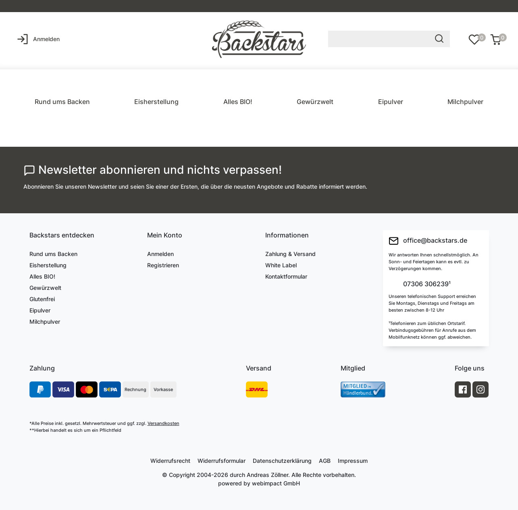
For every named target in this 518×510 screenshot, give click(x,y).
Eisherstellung (156, 102)
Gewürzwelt (315, 102)
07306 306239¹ (426, 284)
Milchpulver (465, 102)
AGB (325, 460)
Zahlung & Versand (290, 253)
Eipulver (390, 102)
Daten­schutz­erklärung (282, 460)
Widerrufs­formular (221, 460)
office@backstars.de (428, 241)
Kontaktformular (286, 276)
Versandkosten (163, 423)
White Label (281, 265)
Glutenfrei (42, 299)
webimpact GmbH (276, 483)
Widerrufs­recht (170, 460)
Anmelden (160, 253)
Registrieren (163, 265)
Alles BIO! (237, 102)
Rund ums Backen (62, 102)
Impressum (353, 460)
